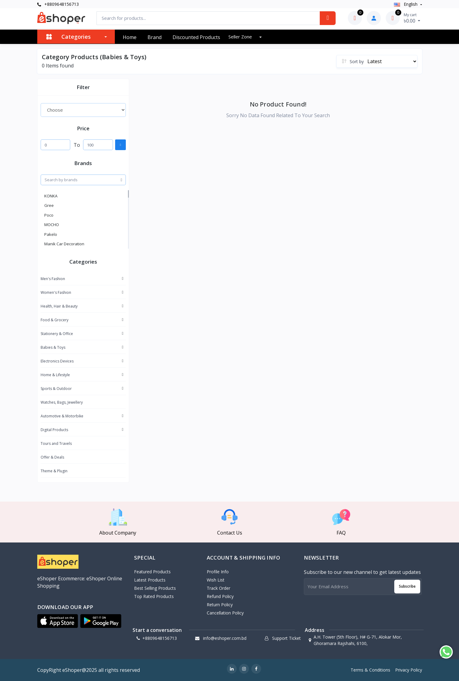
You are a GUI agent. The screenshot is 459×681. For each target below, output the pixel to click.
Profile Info (218, 572)
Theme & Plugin (54, 471)
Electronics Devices (57, 361)
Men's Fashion (53, 278)
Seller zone (240, 37)
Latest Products (150, 580)
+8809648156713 (58, 4)
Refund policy (220, 596)
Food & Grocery (54, 319)
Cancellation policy (225, 613)
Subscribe (407, 586)
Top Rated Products (154, 596)
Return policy (220, 604)
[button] (57, 621)
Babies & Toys (53, 347)
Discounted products (196, 37)
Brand (155, 37)
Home (130, 37)
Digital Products (54, 429)
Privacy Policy (408, 670)
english (406, 4)
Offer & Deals (52, 457)
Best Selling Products (155, 588)
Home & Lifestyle (55, 374)
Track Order (218, 588)
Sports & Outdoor (56, 388)
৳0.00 (412, 18)
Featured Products (152, 572)
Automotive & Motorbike (62, 416)
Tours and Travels (56, 443)
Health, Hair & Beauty (59, 306)
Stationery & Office (57, 333)
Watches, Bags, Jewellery (62, 402)
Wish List (215, 580)
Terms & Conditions (370, 670)
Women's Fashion (56, 292)
